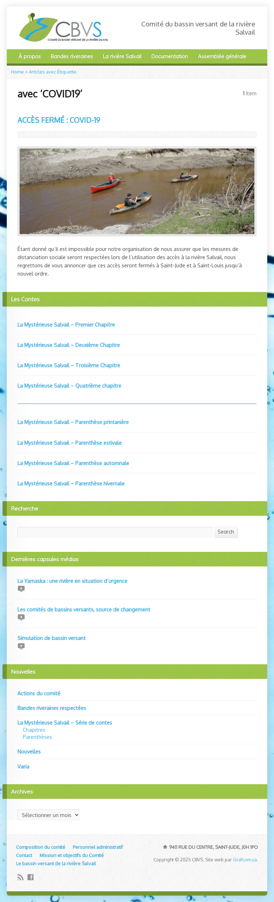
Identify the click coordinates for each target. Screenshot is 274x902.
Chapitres (34, 729)
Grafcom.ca (245, 859)
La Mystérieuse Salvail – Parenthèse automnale (73, 463)
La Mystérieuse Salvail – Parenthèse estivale (69, 442)
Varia (23, 766)
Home (17, 72)
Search (226, 532)
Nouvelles (29, 751)
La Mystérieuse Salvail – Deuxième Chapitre (68, 345)
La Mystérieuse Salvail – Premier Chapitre (66, 324)
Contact (24, 855)
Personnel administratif (98, 847)
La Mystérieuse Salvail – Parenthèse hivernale (71, 483)
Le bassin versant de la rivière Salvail (56, 863)
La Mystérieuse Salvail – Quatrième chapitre (69, 385)
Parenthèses (37, 737)
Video (21, 588)
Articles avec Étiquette (52, 72)
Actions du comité (38, 693)
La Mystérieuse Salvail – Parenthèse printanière (73, 422)
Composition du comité (40, 847)
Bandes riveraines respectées (51, 708)
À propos (29, 56)
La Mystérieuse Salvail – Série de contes (64, 722)
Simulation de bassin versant (51, 638)
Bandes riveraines (72, 56)
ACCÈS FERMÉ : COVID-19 (58, 120)
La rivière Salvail (122, 56)
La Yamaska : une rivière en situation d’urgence (72, 581)
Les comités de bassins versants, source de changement (83, 609)
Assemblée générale (222, 56)
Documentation (169, 56)
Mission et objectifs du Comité (72, 855)
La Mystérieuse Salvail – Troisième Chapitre (68, 365)
